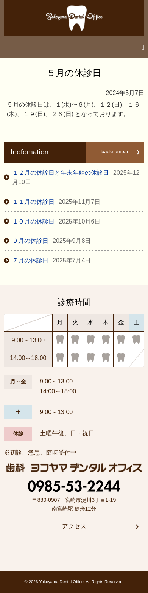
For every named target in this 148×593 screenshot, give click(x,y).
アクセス (74, 526)
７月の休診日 (51, 260)
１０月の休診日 (56, 221)
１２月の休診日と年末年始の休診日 (75, 177)
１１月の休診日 (56, 202)
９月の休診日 (51, 241)
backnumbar (114, 151)
